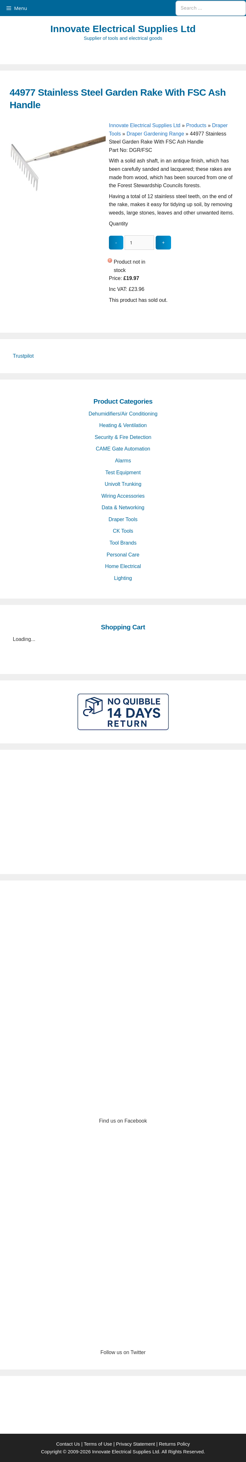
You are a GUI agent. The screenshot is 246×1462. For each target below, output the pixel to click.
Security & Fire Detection (123, 437)
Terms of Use (98, 1444)
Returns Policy (174, 1444)
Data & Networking (123, 507)
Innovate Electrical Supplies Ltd (122, 28)
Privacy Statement (135, 1444)
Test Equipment (123, 472)
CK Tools (123, 531)
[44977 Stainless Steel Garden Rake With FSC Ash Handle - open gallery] (58, 229)
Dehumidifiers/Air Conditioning (122, 413)
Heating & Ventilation (123, 425)
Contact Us (68, 1444)
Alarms (123, 460)
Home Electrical (123, 566)
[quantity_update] (139, 242)
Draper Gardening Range (155, 133)
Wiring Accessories (122, 496)
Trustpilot (23, 356)
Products (196, 125)
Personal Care (123, 554)
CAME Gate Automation (123, 448)
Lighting (123, 578)
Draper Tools (123, 519)
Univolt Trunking (123, 484)
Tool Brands (123, 543)
